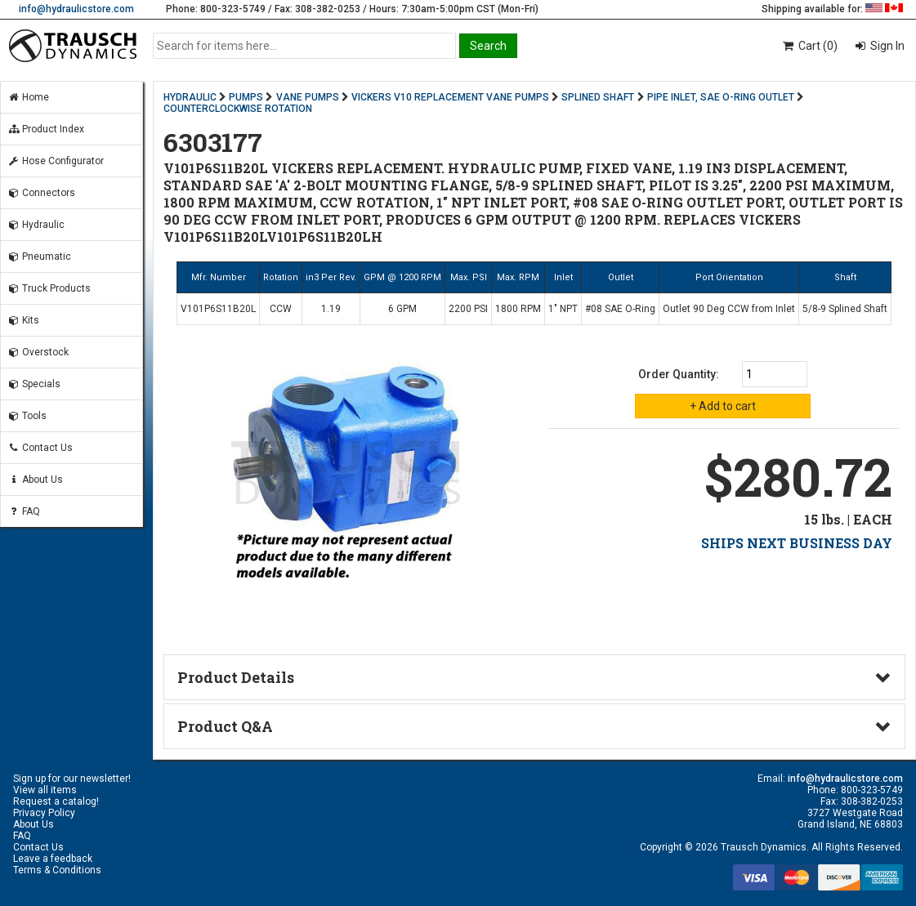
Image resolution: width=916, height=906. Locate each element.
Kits (23, 320)
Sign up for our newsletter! (72, 778)
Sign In (886, 45)
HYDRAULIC (190, 97)
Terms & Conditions (57, 870)
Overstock (38, 352)
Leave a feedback (52, 858)
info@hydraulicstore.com (76, 9)
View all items (45, 790)
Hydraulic (36, 224)
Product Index (45, 129)
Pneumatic (39, 256)
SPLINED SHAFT (597, 97)
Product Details (235, 677)
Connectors (41, 193)
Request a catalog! (56, 801)
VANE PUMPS (307, 97)
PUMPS (246, 97)
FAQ (23, 511)
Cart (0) (809, 45)
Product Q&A (225, 726)
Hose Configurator (55, 161)
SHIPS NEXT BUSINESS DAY (796, 542)
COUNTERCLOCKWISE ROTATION (237, 108)
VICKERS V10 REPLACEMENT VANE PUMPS (450, 97)
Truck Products (49, 288)
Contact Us (40, 447)
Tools (27, 416)
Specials (33, 384)
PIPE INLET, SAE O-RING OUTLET (720, 97)
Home (28, 97)
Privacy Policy (44, 813)
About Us (35, 479)
